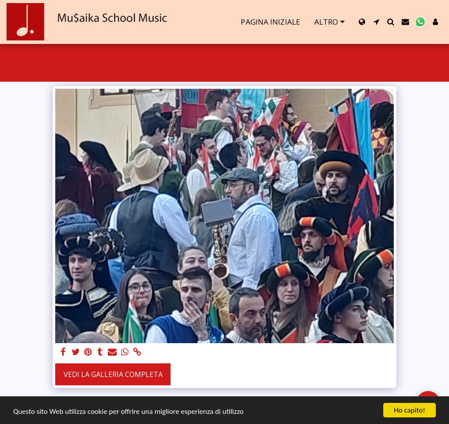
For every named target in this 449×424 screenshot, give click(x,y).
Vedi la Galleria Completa (113, 374)
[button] (376, 21)
